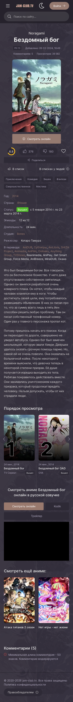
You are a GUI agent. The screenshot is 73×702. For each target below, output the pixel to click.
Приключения (14, 179)
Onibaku (43, 251)
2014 (15, 196)
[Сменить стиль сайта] (42, 6)
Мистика (41, 186)
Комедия (32, 179)
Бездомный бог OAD (52, 468)
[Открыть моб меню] (8, 6)
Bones (21, 233)
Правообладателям (21, 692)
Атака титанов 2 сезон (19, 627)
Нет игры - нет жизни (53, 627)
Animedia (20, 251)
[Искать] (9, 16)
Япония (22, 202)
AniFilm (32, 251)
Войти (57, 6)
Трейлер (36, 516)
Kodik (57, 506)
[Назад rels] (4, 600)
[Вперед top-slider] (69, 439)
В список (18, 169)
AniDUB (27, 247)
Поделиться (38, 160)
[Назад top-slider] (4, 439)
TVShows (19, 255)
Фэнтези (61, 179)
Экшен (47, 179)
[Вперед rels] (69, 600)
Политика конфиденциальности (25, 684)
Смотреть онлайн (38, 139)
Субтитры (40, 247)
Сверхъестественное (18, 186)
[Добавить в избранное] (63, 151)
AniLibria (53, 247)
